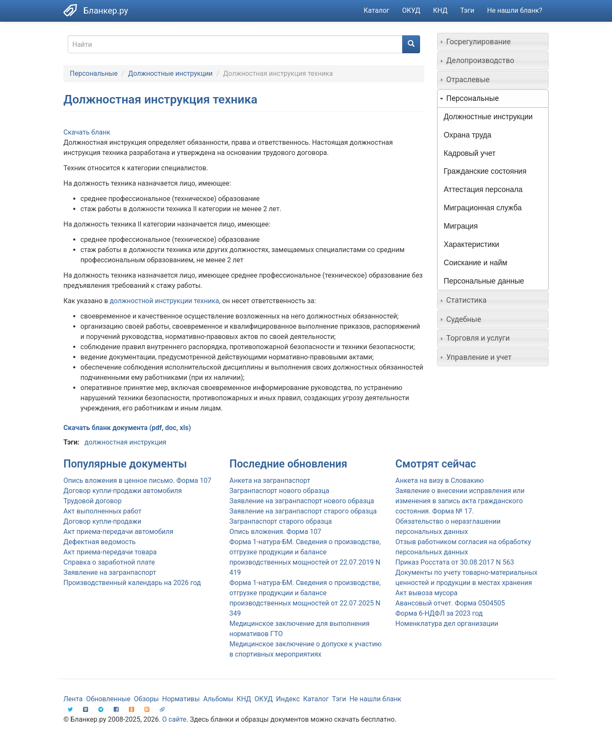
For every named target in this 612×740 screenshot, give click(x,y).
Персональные (93, 73)
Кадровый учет (470, 153)
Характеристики (471, 244)
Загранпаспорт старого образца (280, 521)
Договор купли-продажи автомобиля (122, 491)
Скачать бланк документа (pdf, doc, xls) (127, 428)
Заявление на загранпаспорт (109, 572)
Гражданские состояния (485, 171)
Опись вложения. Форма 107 (275, 532)
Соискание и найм (475, 262)
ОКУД (411, 10)
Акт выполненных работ (102, 511)
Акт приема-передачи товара (110, 552)
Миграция (461, 226)
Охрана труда (468, 135)
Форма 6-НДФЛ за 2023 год (439, 613)
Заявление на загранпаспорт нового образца (301, 501)
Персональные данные (484, 281)
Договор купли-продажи (102, 521)
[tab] (493, 42)
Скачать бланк (86, 132)
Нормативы (181, 699)
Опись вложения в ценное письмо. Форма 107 (137, 480)
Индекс (288, 699)
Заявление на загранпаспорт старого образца (303, 511)
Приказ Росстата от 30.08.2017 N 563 (454, 562)
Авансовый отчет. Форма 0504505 (450, 603)
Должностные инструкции (170, 73)
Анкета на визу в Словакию (439, 480)
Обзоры (146, 699)
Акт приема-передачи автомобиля (118, 532)
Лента (73, 699)
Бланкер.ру (105, 11)
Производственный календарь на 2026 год (132, 583)
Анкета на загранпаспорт (269, 480)
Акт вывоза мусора (426, 593)
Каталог (376, 10)
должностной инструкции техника (164, 301)
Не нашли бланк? (514, 10)
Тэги (467, 10)
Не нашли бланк (375, 699)
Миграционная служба (483, 208)
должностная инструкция (125, 442)
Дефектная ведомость (99, 542)
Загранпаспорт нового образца (279, 491)
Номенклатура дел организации (446, 624)
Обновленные (108, 699)
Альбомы (218, 699)
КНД (440, 10)
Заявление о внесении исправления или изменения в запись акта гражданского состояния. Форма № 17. (460, 501)
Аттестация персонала (483, 189)
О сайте (174, 719)
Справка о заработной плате (109, 562)
